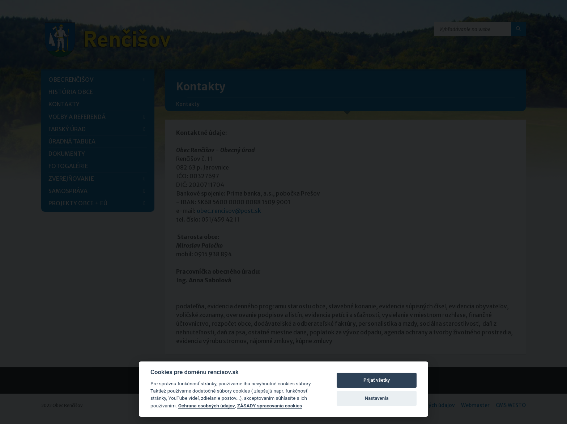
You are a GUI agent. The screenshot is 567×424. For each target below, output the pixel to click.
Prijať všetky (376, 380)
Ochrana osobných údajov (206, 405)
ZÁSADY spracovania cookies (269, 405)
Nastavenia (377, 398)
